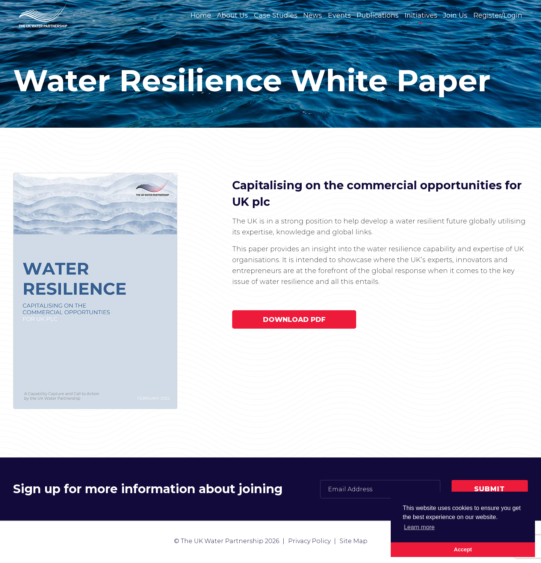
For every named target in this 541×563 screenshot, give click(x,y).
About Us (232, 15)
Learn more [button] (419, 527)
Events (339, 15)
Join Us (455, 15)
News (312, 15)
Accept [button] (463, 549)
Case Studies (276, 15)
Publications (378, 15)
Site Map (353, 541)
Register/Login (497, 15)
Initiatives (421, 15)
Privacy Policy (309, 541)
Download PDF (294, 319)
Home (200, 15)
